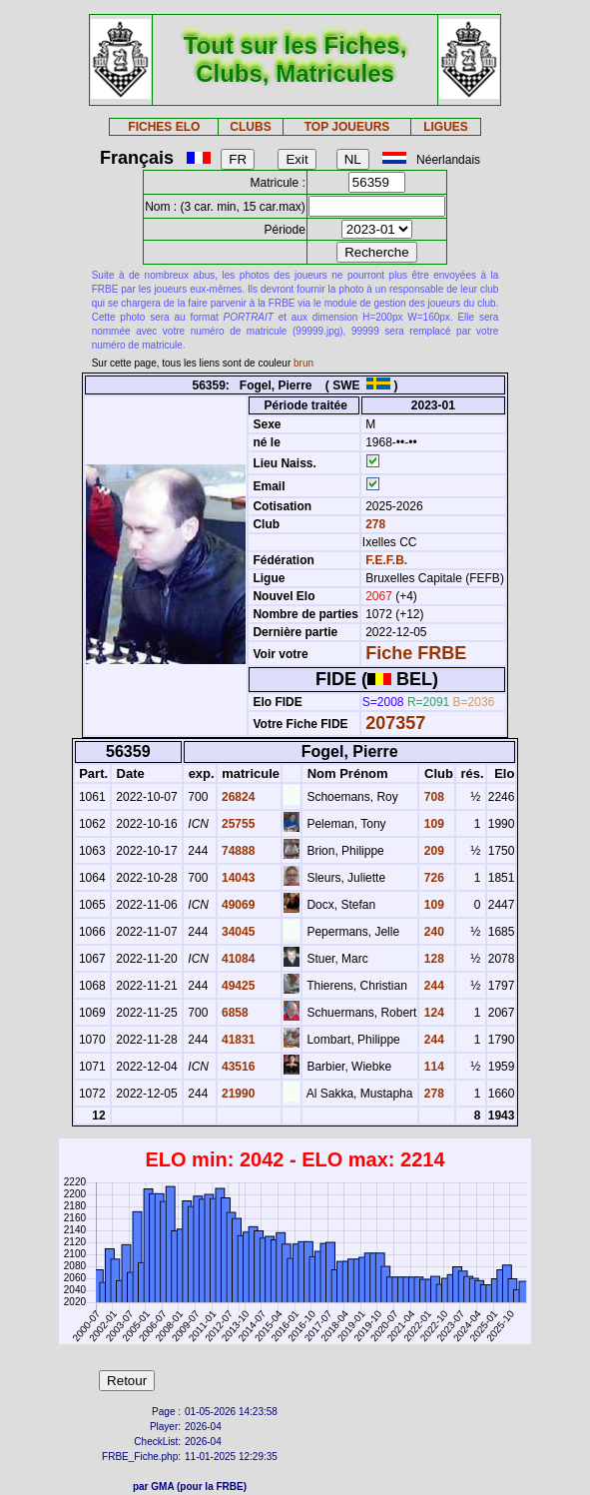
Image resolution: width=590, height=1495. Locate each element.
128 (431, 959)
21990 (237, 1094)
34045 (237, 932)
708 (431, 797)
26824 (237, 797)
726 (431, 878)
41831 (237, 1040)
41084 (237, 959)
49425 (237, 986)
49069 (237, 905)
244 (431, 986)
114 (431, 1067)
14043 (237, 878)
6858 (234, 1013)
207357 (395, 723)
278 (373, 524)
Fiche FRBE (415, 653)
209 (431, 851)
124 (431, 1013)
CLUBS (250, 127)
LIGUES (445, 127)
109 (431, 824)
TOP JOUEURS (347, 127)
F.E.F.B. (386, 560)
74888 (237, 851)
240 (431, 932)
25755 (237, 824)
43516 (237, 1067)
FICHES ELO (164, 127)
